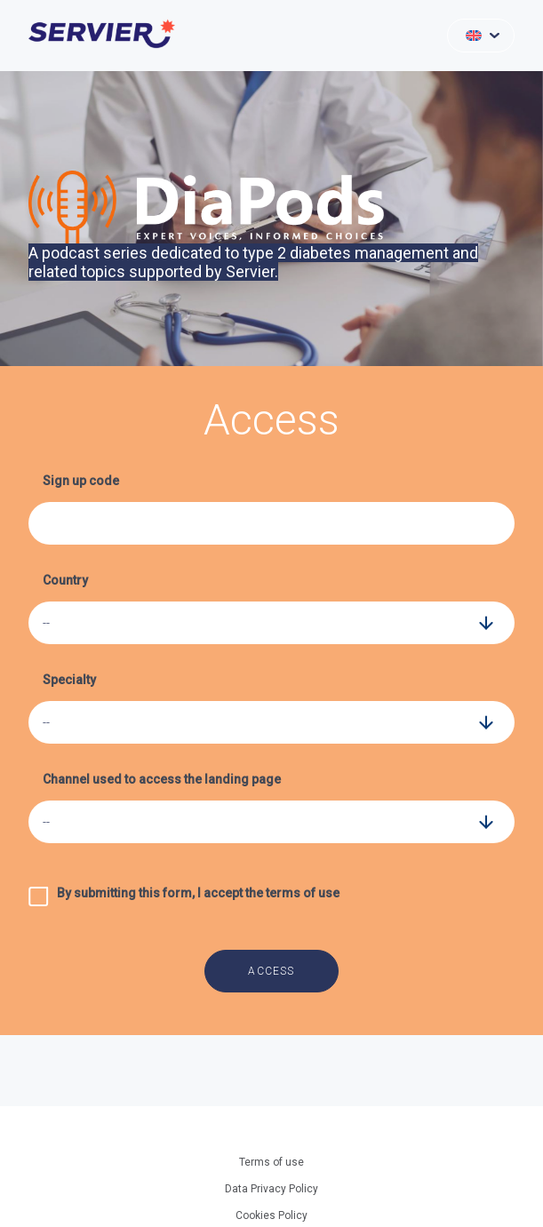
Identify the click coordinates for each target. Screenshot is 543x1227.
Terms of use (271, 1162)
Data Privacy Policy (271, 1189)
